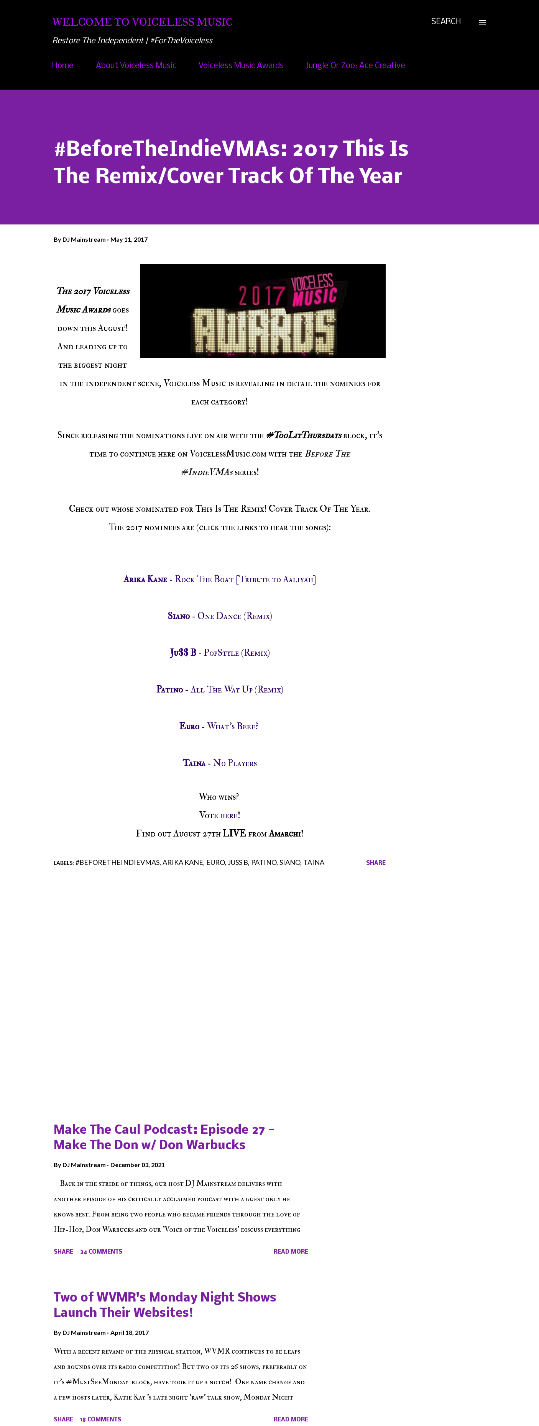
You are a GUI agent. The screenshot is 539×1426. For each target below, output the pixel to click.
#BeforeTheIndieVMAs (117, 862)
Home (63, 66)
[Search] (446, 22)
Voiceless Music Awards (241, 66)
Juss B (238, 862)
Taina (313, 862)
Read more (291, 1252)
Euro (215, 862)
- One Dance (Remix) (220, 616)
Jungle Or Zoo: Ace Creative (355, 66)
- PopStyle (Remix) (220, 653)
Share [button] (376, 863)
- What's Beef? (220, 726)
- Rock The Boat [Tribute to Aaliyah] (219, 579)
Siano (289, 862)
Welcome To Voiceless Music (142, 22)
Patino (263, 862)
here (229, 815)
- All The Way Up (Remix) (219, 690)
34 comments (101, 1252)
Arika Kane (183, 862)
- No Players (219, 763)
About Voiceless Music (136, 66)
